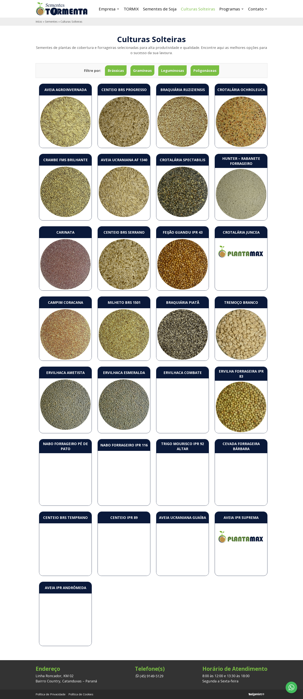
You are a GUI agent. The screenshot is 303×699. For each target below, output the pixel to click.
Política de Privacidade (51, 694)
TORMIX (131, 9)
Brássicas (116, 70)
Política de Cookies (80, 694)
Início (39, 21)
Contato (256, 9)
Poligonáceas (204, 70)
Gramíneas (142, 70)
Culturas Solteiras (198, 9)
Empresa (107, 9)
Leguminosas (172, 70)
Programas (229, 9)
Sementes (51, 21)
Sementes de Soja (160, 9)
